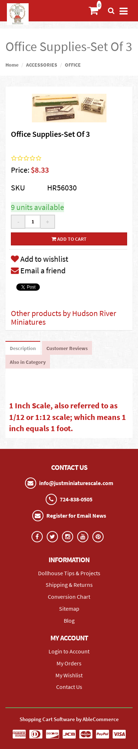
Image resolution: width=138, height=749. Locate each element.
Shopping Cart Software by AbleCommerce (69, 719)
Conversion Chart (69, 596)
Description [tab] (23, 348)
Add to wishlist (39, 259)
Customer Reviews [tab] (67, 348)
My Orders (69, 663)
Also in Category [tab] (28, 362)
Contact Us (69, 686)
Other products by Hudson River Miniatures (63, 317)
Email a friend (38, 270)
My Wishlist (69, 675)
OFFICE (73, 65)
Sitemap (69, 608)
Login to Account (69, 651)
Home (11, 65)
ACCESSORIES (41, 65)
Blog (69, 620)
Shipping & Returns (69, 584)
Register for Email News (76, 515)
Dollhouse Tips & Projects (69, 573)
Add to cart (69, 239)
